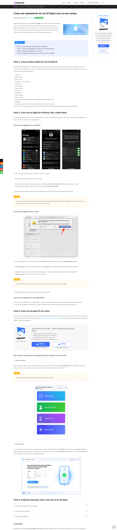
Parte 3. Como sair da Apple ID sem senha (29, 51)
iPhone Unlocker (104, 16)
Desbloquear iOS (30, 6)
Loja (64, 2)
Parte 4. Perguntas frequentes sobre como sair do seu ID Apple (35, 53)
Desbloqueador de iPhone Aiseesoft (50, 318)
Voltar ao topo (114, 527)
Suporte (82, 2)
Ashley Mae (30, 18)
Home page (16, 6)
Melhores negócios (95, 2)
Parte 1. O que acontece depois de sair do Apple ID (32, 46)
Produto (69, 2)
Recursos (75, 2)
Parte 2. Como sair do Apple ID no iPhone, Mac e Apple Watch (35, 48)
